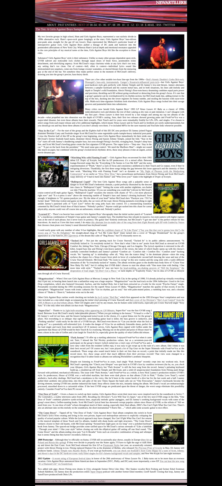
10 (123, 24)
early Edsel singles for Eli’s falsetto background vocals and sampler (109, 453)
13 (137, 24)
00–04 (93, 24)
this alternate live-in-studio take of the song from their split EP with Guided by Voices (137, 222)
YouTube (101, 481)
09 (118, 24)
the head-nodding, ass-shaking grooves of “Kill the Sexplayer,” (150, 268)
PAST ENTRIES (67, 24)
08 (114, 24)
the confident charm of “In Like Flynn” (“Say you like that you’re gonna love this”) (141, 230)
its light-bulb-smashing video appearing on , (89, 310)
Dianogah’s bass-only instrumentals (102, 82)
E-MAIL (149, 24)
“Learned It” (44, 214)
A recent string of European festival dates (71, 458)
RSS (158, 24)
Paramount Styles (111, 445)
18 (141, 24)
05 (100, 24)
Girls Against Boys (90, 481)
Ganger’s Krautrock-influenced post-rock (139, 82)
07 (109, 24)
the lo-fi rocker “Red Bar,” (107, 297)
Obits (88, 469)
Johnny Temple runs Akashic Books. (70, 450)
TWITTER (169, 24)
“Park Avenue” (77, 337)
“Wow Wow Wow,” (107, 174)
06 (104, 24)
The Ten (70, 481)
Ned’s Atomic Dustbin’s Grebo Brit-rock (165, 79)
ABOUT (51, 24)
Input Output (96, 471)
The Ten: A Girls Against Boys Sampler (60, 29)
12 (132, 24)
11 (128, 24)
